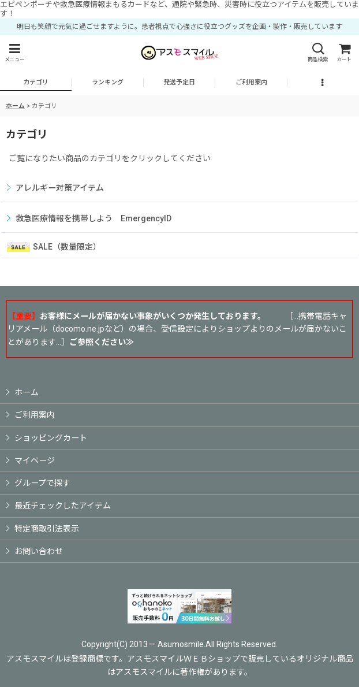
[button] (14, 53)
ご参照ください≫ (101, 342)
